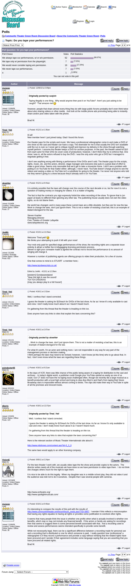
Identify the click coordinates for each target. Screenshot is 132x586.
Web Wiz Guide (75, 585)
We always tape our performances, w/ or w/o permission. (28, 58)
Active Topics (59, 7)
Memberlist (75, 7)
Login (89, 21)
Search (101, 7)
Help (112, 7)
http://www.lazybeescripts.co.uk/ (42, 265)
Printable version (13, 565)
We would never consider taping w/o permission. (24, 65)
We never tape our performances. (17, 69)
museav (6, 88)
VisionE (6, 460)
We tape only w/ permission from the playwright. (24, 61)
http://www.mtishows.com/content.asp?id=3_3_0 (50, 445)
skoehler (6, 183)
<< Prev (111, 45)
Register (78, 21)
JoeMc (5, 232)
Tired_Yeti (7, 130)
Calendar (89, 7)
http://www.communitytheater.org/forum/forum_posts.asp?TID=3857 (58, 511)
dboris (5, 406)
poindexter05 (8, 368)
